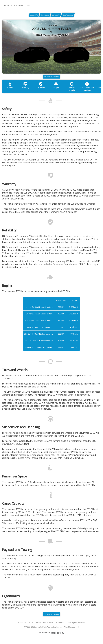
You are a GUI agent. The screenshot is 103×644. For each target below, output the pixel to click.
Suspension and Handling (87, 86)
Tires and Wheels (71, 86)
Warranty (25, 85)
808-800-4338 (79, 622)
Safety (9, 85)
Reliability (41, 85)
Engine (56, 85)
